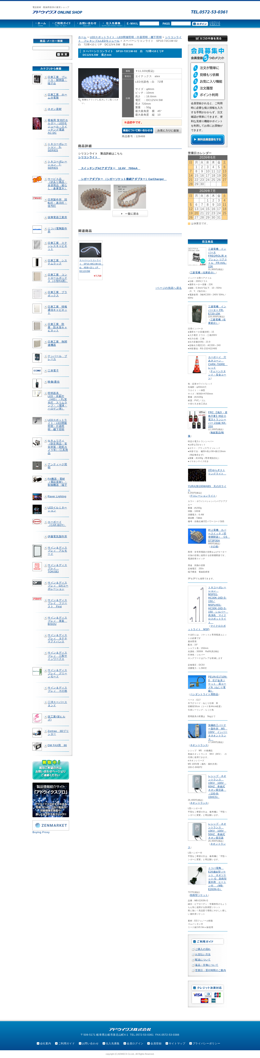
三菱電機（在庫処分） (203, 272)
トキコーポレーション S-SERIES (57, 147)
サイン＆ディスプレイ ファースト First (57, 603)
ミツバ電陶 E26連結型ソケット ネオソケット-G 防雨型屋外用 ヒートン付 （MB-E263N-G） (217, 878)
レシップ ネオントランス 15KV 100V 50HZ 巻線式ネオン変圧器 (217, 831)
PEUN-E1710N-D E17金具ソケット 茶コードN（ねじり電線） (217, 683)
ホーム (82, 37)
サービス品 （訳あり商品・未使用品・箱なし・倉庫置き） (57, 183)
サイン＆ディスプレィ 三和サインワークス (57, 655)
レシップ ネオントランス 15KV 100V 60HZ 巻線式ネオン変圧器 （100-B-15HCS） (217, 786)
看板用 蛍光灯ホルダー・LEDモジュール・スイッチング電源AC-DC (58, 126)
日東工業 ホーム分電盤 (57, 96)
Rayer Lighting (57, 496)
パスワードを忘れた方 (214, 23)
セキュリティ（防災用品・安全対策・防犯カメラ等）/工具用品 (58, 447)
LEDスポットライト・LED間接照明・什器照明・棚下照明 (57, 424)
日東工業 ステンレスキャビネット (57, 246)
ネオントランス (199, 745)
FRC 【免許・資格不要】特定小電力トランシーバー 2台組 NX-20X (217, 419)
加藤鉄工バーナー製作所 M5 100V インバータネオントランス (217, 732)
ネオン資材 (55, 109)
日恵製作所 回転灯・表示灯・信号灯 (57, 202)
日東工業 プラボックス (57, 294)
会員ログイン (135, 1043)
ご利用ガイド (66, 1043)
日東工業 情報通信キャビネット (57, 309)
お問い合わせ (90, 1043)
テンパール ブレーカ (57, 358)
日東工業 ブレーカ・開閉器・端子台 (57, 80)
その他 (214, 546)
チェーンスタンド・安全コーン (217, 375)
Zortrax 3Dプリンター (58, 732)
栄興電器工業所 (57, 217)
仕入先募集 (113, 1043)
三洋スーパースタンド (57, 704)
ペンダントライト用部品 (204, 694)
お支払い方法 (203, 954)
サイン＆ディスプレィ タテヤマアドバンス (57, 638)
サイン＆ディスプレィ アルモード (57, 550)
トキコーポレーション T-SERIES (57, 164)
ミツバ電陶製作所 (57, 230)
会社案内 (45, 1043)
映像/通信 (54, 381)
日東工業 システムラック (57, 262)
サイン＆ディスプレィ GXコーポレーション (58, 585)
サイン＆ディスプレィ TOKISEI (57, 568)
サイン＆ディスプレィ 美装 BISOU (57, 620)
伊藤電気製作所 (57, 536)
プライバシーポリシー (206, 1043)
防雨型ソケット (199, 895)
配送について (203, 959)
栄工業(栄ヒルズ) (56, 718)
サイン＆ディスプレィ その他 (57, 689)
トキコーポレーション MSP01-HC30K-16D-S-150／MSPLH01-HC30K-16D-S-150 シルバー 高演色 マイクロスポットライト (218, 605)
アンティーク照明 (57, 466)
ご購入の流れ (203, 949)
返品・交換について (206, 965)
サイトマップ (177, 1043)
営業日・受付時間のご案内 (210, 970)
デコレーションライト (203, 495)
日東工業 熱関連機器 (57, 343)
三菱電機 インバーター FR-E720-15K (217, 310)
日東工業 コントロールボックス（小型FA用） (58, 278)
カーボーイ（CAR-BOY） (57, 523)
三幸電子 (53, 370)
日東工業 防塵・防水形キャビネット (57, 327)
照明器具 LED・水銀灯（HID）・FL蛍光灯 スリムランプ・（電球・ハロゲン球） (57, 401)
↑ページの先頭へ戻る (168, 287)
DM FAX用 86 (57, 745)
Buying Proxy (41, 832)
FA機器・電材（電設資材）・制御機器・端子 (57, 482)
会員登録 (156, 1043)
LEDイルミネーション (57, 509)
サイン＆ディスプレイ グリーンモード (57, 673)
